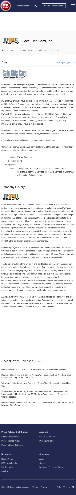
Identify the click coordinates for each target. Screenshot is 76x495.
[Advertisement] (38, 21)
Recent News (7, 459)
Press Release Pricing (10, 441)
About (4, 50)
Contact (13, 50)
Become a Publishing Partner (51, 467)
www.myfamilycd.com (65, 62)
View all (39, 361)
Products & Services (45, 50)
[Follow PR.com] (72, 487)
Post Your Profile (46, 441)
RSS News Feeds (9, 463)
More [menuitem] (59, 50)
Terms (35, 487)
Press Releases (26, 50)
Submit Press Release (53, 6)
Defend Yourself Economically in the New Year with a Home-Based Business (34, 369)
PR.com (11, 487)
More (40, 175)
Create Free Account (48, 437)
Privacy (44, 487)
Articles (4, 471)
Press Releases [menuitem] (22, 6)
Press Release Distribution (12, 445)
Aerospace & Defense (26, 168)
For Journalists (7, 467)
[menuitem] (35, 6)
